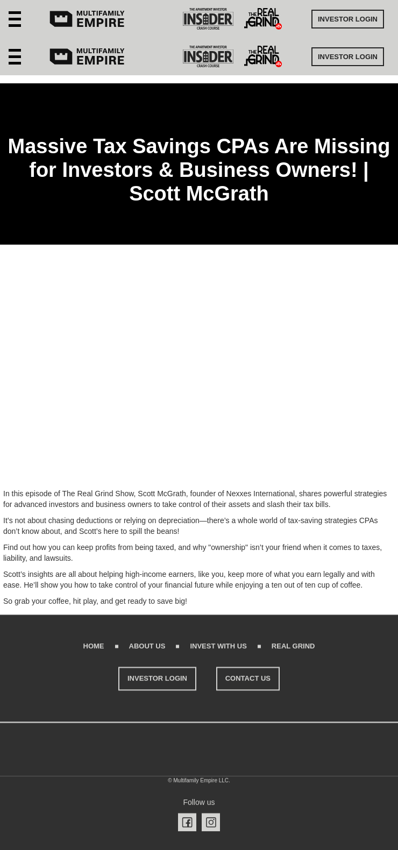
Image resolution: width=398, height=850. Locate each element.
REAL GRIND (293, 651)
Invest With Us (218, 651)
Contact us (248, 683)
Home (93, 651)
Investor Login (348, 19)
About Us (147, 651)
